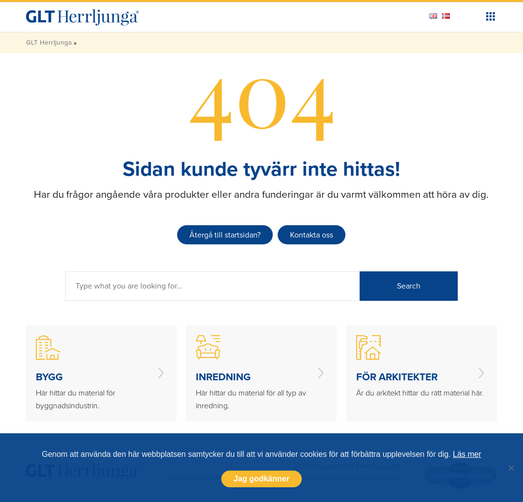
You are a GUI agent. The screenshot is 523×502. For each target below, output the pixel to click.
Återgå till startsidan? (225, 234)
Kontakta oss (311, 234)
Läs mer (467, 454)
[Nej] (511, 468)
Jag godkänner (261, 479)
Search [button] (408, 285)
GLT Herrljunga (49, 42)
